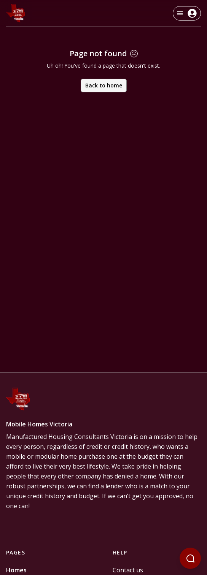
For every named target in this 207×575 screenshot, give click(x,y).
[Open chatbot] (190, 558)
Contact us (128, 570)
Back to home (103, 85)
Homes (16, 570)
